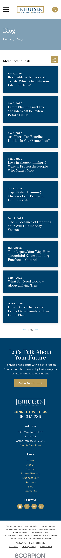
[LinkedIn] (41, 506)
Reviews (30, 482)
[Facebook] (27, 506)
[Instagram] (34, 506)
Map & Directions (30, 445)
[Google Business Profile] (20, 506)
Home (30, 460)
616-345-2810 (30, 416)
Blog (30, 486)
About (30, 464)
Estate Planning (30, 473)
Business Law (30, 477)
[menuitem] (13, 547)
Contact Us (30, 490)
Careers (30, 469)
